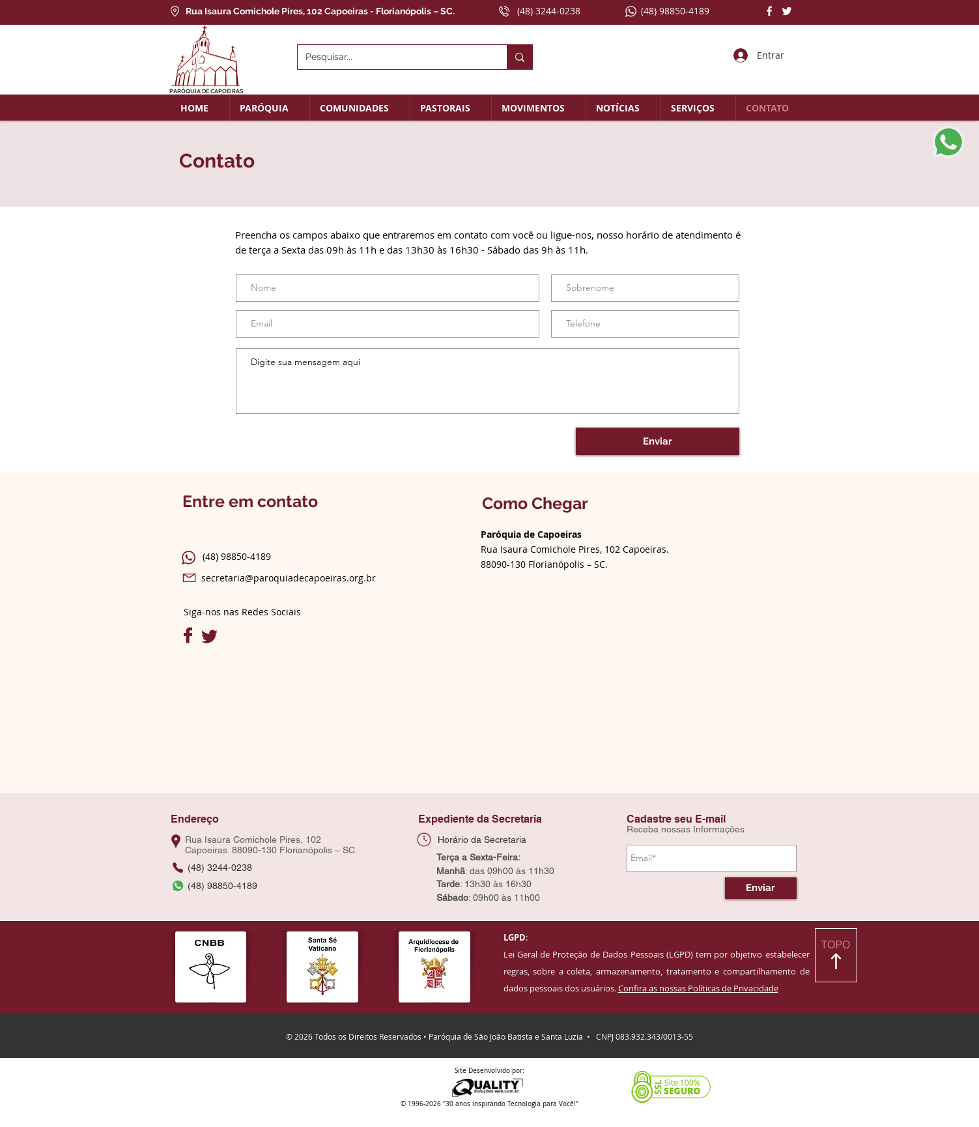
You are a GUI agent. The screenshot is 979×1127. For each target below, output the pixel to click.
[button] (269, 108)
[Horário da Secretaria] (480, 839)
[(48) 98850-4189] (218, 885)
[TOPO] (836, 955)
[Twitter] (786, 11)
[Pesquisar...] (392, 57)
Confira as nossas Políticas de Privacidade (698, 988)
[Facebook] (769, 11)
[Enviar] (657, 441)
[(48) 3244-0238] (218, 867)
